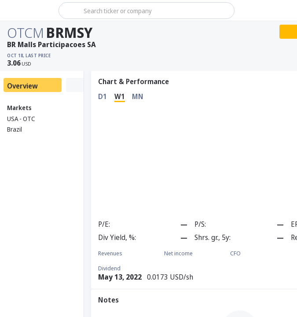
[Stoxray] (28, 10)
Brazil (14, 129)
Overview (22, 86)
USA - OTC (21, 118)
